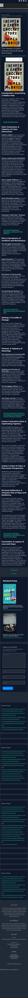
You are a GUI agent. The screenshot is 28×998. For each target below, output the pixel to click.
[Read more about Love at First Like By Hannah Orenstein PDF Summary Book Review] (9, 593)
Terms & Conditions (14, 956)
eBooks (13, 55)
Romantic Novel (10, 609)
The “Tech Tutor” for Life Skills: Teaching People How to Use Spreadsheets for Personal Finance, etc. (13, 840)
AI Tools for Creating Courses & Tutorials (11, 773)
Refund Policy (14, 954)
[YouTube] (21, 1)
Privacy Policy (14, 958)
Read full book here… (10, 122)
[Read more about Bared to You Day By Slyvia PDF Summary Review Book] (9, 623)
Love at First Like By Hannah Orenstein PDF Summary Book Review (13, 607)
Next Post (14, 573)
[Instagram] (23, 1)
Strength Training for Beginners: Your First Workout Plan (14, 310)
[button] (27, 5)
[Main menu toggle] (1, 5)
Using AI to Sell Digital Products (9, 844)
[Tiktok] (26, 1)
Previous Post (14, 570)
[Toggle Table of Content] (19, 59)
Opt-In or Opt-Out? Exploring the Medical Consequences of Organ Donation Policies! (14, 414)
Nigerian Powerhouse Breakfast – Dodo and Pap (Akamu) (12, 231)
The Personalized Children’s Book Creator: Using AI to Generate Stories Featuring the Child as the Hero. (14, 723)
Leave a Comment (6, 55)
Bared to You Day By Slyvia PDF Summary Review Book (13, 635)
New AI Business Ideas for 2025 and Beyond (12, 775)
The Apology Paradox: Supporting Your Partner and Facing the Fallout (13, 535)
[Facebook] (19, 1)
